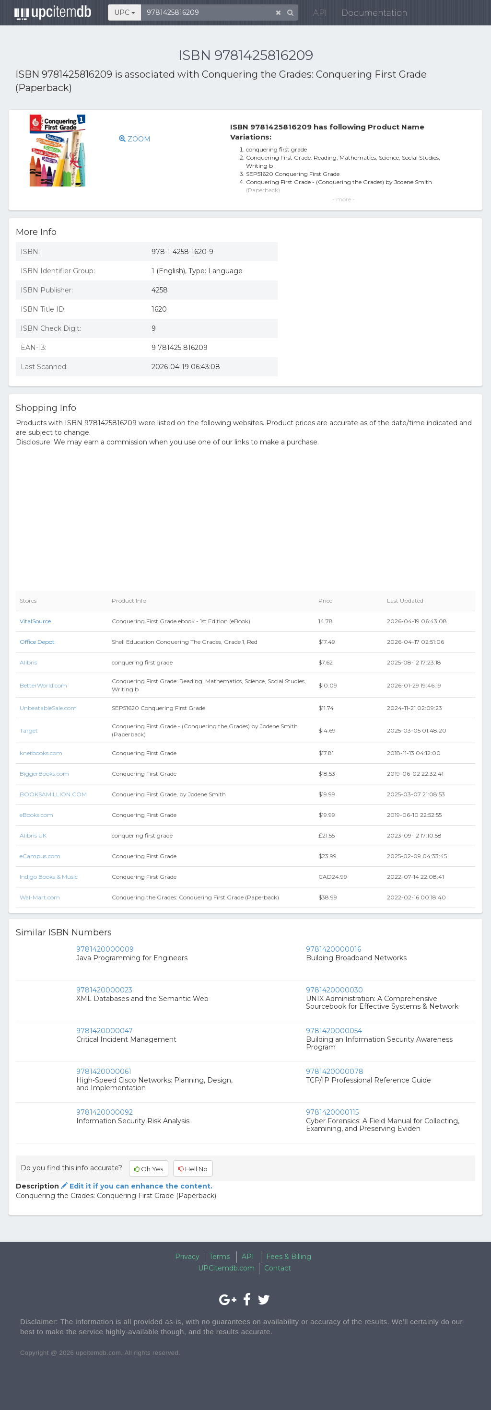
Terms (219, 1256)
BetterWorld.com (43, 685)
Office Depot (37, 641)
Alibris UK (33, 835)
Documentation (370, 14)
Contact (277, 1268)
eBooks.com (36, 814)
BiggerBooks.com (44, 773)
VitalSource (35, 621)
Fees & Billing (288, 1256)
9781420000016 (333, 949)
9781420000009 (105, 949)
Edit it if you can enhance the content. (135, 1186)
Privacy (187, 1256)
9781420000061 (103, 1071)
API (315, 14)
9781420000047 (104, 1030)
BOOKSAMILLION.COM (53, 794)
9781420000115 (332, 1112)
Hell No (193, 1169)
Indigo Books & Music (49, 876)
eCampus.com (40, 856)
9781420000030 (334, 990)
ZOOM (135, 139)
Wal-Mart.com (40, 897)
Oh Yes (148, 1169)
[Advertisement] (383, 304)
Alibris (28, 662)
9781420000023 (104, 990)
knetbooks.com (41, 753)
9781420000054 (334, 1030)
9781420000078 (334, 1071)
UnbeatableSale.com (48, 707)
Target (29, 730)
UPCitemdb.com (226, 1268)
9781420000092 (104, 1112)
